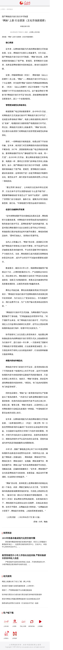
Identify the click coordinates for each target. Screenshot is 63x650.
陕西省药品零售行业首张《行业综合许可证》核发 (20, 603)
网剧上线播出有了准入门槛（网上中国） (17, 581)
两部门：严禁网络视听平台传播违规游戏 (17, 590)
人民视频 (40, 622)
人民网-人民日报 (34, 32)
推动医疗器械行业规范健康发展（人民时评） (18, 586)
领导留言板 (31, 622)
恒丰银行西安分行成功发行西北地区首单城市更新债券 (22, 594)
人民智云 (6, 634)
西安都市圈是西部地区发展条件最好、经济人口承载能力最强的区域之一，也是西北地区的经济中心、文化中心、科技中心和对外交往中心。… (24, 544)
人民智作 (14, 634)
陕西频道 (10, 9)
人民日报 (6, 622)
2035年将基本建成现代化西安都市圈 (18, 538)
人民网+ (14, 622)
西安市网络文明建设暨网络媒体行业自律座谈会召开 (21, 599)
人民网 (2, 9)
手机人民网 (23, 622)
